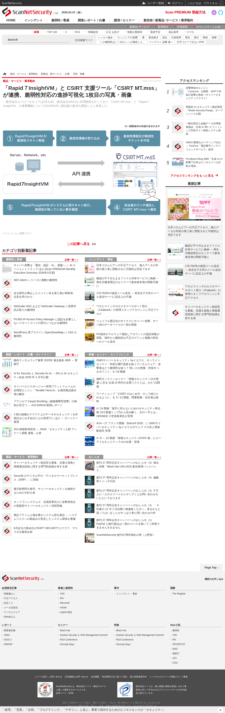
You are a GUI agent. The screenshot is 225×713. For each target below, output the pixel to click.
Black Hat (65, 630)
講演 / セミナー (124, 20)
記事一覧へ (71, 259)
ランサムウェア (12, 612)
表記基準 (173, 32)
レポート (7, 625)
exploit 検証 (66, 612)
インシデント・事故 (101, 259)
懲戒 (205, 37)
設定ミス (8, 603)
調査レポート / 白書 (91, 20)
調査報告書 (9, 630)
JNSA (7, 635)
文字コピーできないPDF (190, 42)
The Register (179, 593)
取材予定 (155, 32)
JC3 (174, 658)
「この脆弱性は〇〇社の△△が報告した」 (121, 42)
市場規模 (182, 26)
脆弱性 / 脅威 (60, 20)
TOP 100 (52, 32)
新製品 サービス (139, 26)
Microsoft (65, 603)
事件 (116, 588)
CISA (175, 662)
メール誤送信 (11, 607)
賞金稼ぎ (153, 37)
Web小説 (175, 625)
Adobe (63, 607)
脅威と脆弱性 (65, 588)
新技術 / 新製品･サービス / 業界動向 (168, 20)
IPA (62, 598)
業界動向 (163, 26)
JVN (62, 593)
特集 (116, 625)
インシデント (33, 20)
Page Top (211, 567)
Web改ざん (9, 616)
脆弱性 (175, 630)
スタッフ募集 (181, 676)
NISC (175, 649)
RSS (77, 32)
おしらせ (94, 456)
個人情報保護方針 (138, 676)
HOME (11, 20)
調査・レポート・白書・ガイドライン (29, 354)
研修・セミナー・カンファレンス (109, 354)
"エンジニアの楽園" (127, 37)
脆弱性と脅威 (14, 259)
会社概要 (95, 676)
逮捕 (214, 37)
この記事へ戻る (81, 244)
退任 (196, 37)
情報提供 (93, 32)
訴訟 (164, 37)
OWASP (8, 644)
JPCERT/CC (178, 644)
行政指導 (176, 37)
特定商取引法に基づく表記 (114, 676)
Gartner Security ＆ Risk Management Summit (84, 635)
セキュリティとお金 (208, 26)
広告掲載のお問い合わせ (76, 676)
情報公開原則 (134, 32)
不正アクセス (11, 598)
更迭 (187, 37)
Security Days (67, 644)
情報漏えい (9, 593)
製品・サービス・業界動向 (22, 456)
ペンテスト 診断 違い (161, 42)
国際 (172, 588)
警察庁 (175, 653)
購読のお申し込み (214, 579)
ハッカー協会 (105, 37)
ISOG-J (8, 639)
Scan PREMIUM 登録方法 (185, 12)
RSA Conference (68, 639)
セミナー (63, 625)
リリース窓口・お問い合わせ (48, 676)
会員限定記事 (9, 588)
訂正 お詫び (112, 32)
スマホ (190, 32)
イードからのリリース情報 (162, 676)
